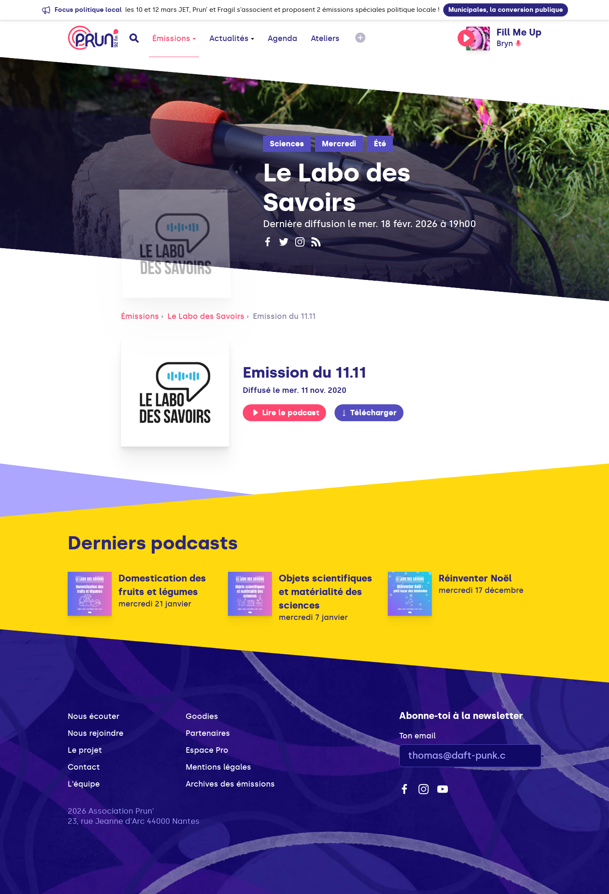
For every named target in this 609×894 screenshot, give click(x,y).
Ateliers (325, 38)
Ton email (417, 735)
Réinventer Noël (475, 578)
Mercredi (339, 143)
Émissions (174, 38)
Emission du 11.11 (284, 316)
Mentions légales (218, 767)
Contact (84, 767)
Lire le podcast (285, 412)
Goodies (202, 716)
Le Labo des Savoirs (205, 316)
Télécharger (369, 412)
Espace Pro (207, 750)
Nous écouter (93, 716)
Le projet (85, 750)
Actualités (231, 38)
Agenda (282, 38)
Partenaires (208, 733)
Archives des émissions (230, 784)
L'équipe (84, 784)
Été (380, 143)
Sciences (287, 143)
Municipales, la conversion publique (505, 10)
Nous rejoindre (95, 733)
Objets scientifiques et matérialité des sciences (325, 592)
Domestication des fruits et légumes (162, 585)
